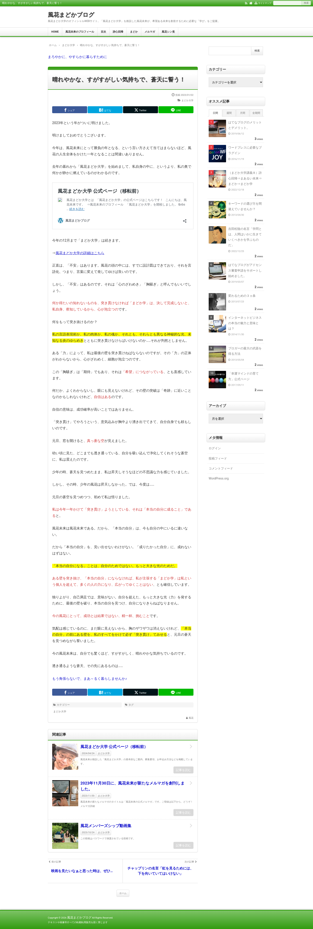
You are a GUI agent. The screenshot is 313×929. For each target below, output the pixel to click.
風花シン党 (168, 31)
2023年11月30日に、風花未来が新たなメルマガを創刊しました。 (132, 786)
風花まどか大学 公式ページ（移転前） (114, 746)
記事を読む (183, 770)
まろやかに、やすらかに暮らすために (77, 57)
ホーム (123, 893)
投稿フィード (218, 458)
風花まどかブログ (71, 15)
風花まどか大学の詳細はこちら (80, 253)
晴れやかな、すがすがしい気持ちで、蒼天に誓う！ (118, 79)
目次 (103, 31)
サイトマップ (264, 3)
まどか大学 (187, 100)
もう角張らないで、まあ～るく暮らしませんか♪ (89, 679)
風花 (191, 718)
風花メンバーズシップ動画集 (105, 825)
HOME (55, 31)
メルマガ (150, 31)
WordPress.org (219, 478)
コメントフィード (221, 468)
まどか (134, 31)
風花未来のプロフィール (79, 31)
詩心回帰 (118, 31)
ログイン (215, 448)
